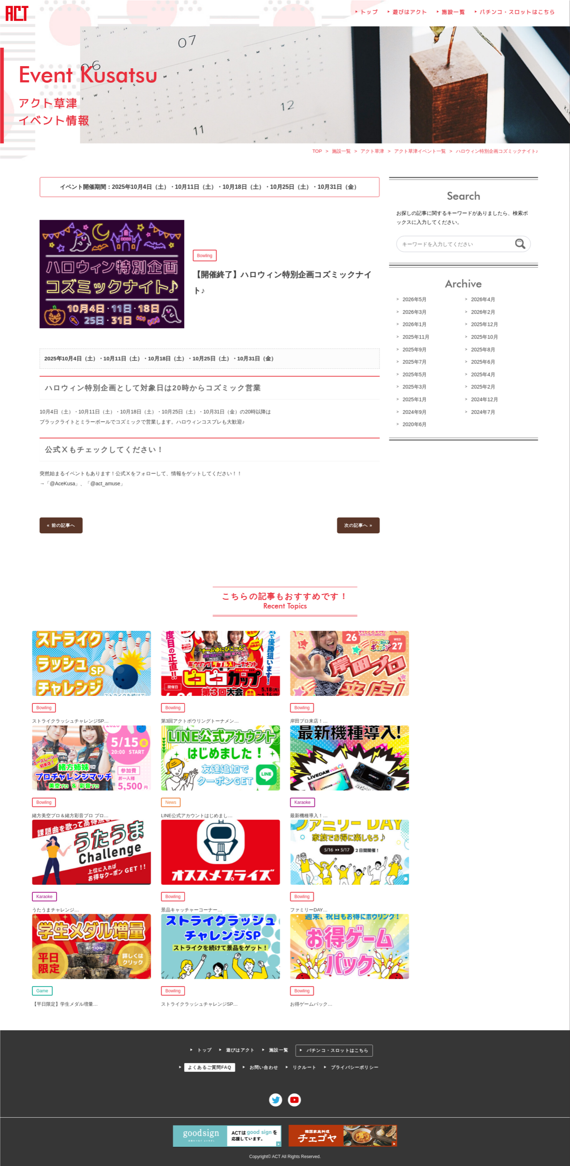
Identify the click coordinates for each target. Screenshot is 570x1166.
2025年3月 (414, 388)
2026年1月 (414, 326)
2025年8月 (482, 351)
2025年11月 (415, 338)
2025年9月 (414, 351)
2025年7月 (414, 363)
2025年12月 (483, 326)
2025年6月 (482, 363)
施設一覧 (452, 15)
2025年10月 (483, 338)
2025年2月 (482, 388)
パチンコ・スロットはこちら (516, 15)
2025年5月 (414, 376)
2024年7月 (482, 413)
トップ (369, 15)
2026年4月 (482, 301)
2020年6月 (414, 425)
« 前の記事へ (62, 526)
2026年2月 (482, 314)
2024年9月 (414, 413)
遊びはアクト (409, 15)
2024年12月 (483, 401)
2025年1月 (414, 401)
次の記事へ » (358, 526)
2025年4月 (482, 376)
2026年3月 (414, 314)
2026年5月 (414, 301)
